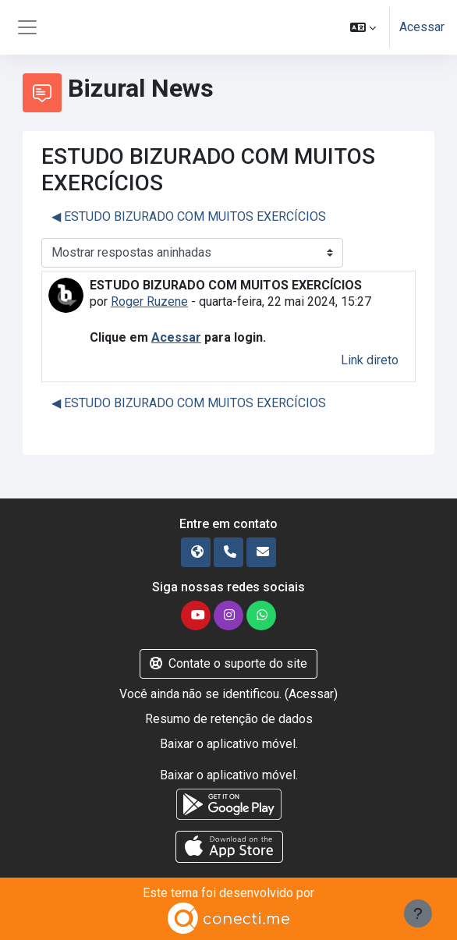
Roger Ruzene (149, 301)
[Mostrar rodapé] (418, 913)
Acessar (422, 27)
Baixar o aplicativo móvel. (229, 743)
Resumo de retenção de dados (229, 718)
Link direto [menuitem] (370, 360)
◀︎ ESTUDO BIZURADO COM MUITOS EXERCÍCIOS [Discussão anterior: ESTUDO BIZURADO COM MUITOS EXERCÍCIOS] (188, 216)
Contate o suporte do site (228, 663)
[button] (363, 27)
